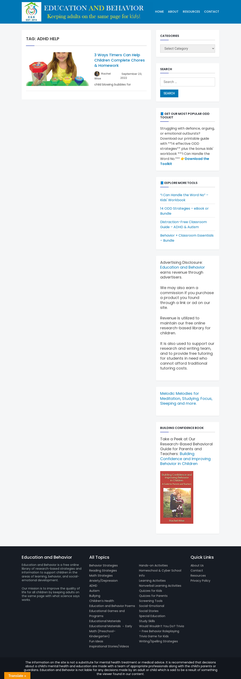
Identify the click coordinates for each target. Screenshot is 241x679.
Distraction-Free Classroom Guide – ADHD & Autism (183, 224)
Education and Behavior (182, 267)
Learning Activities (152, 581)
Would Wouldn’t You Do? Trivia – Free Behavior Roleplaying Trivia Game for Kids (161, 631)
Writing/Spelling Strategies (158, 641)
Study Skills (147, 621)
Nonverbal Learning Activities (160, 586)
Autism (94, 591)
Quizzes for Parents (153, 596)
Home (159, 11)
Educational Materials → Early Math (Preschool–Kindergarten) (110, 631)
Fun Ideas (96, 641)
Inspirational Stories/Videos (109, 646)
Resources (191, 11)
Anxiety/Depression (103, 581)
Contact (211, 11)
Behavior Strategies (103, 565)
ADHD (93, 586)
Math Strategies (101, 575)
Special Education (152, 616)
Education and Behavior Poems (112, 606)
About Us (197, 565)
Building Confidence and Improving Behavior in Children (185, 458)
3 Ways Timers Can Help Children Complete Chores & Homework (119, 60)
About (173, 11)
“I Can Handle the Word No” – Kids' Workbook (184, 197)
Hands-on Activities (153, 565)
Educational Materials (105, 621)
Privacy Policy (200, 581)
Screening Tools (150, 601)
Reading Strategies (103, 570)
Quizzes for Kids (150, 591)
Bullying (94, 596)
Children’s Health (101, 601)
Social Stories (148, 611)
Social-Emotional (151, 606)
